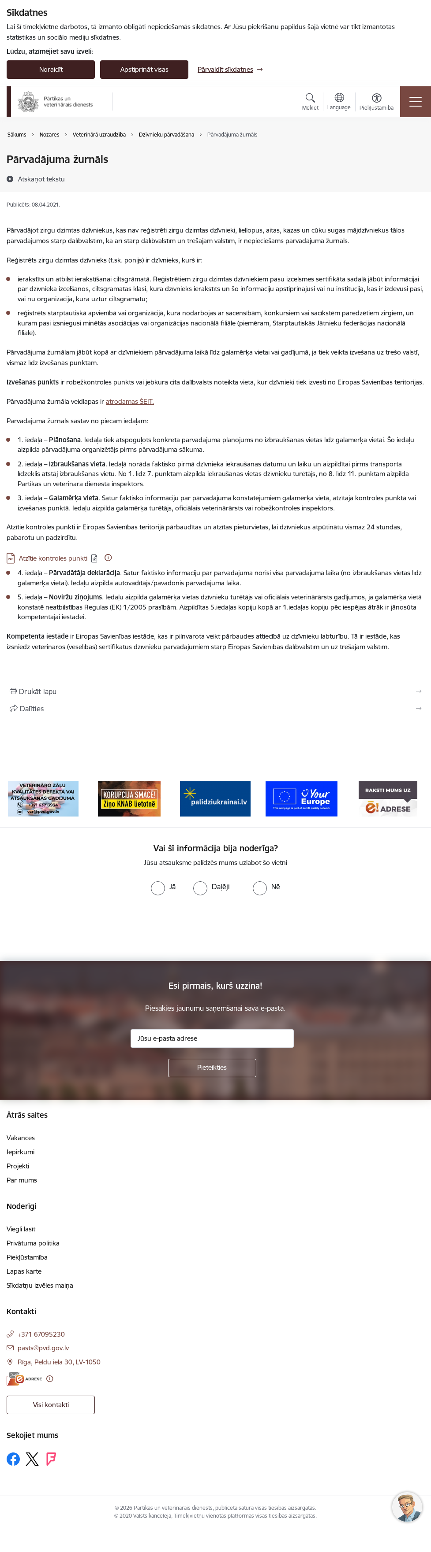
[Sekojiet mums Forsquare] (51, 1459)
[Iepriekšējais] (21, 799)
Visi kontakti (51, 1404)
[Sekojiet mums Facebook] (13, 1459)
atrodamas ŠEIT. (130, 401)
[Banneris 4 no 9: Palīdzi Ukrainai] (215, 798)
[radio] (163, 886)
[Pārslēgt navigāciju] (415, 101)
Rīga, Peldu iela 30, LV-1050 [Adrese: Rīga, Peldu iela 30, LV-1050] (59, 1362)
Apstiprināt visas (144, 69)
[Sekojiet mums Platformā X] (32, 1459)
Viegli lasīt (21, 1229)
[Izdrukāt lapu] (215, 691)
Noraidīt (51, 69)
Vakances (21, 1138)
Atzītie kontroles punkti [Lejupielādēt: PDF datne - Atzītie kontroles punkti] (53, 558)
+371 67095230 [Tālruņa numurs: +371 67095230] (41, 1334)
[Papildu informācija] (108, 557)
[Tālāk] (409, 799)
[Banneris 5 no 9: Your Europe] (301, 798)
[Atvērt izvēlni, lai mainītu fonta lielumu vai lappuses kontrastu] (376, 103)
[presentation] (74, 928)
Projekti (18, 1166)
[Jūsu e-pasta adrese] (212, 1038)
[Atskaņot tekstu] (41, 179)
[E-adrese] (24, 1378)
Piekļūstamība (27, 1257)
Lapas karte (24, 1271)
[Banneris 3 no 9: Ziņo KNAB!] (129, 798)
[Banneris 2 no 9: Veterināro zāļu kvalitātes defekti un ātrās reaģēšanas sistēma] (43, 798)
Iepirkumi (20, 1152)
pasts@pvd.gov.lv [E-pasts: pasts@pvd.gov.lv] (43, 1348)
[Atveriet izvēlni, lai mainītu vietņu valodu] (339, 102)
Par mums (22, 1180)
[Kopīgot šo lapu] (215, 708)
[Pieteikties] (212, 1068)
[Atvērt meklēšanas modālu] (310, 103)
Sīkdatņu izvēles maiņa (40, 1285)
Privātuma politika (33, 1243)
